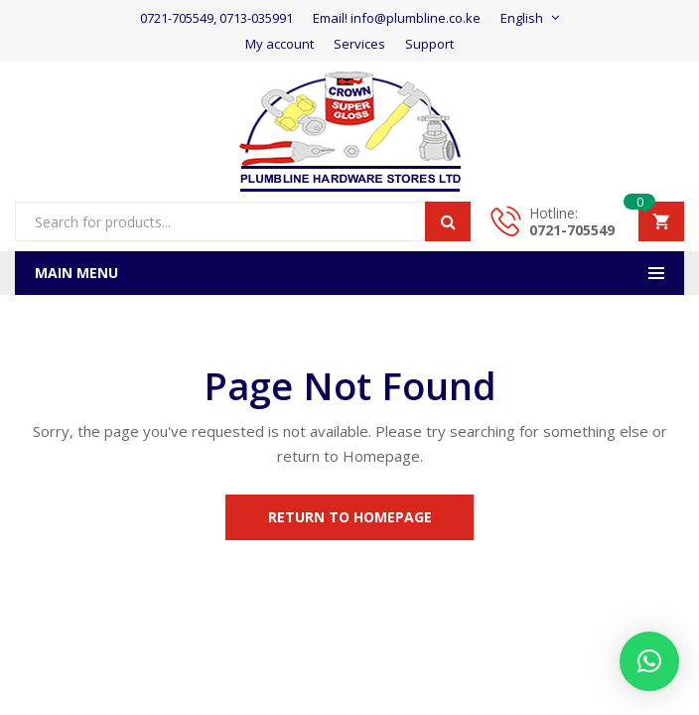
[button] (649, 661)
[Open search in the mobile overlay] (243, 221)
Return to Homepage (350, 516)
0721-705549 (572, 229)
